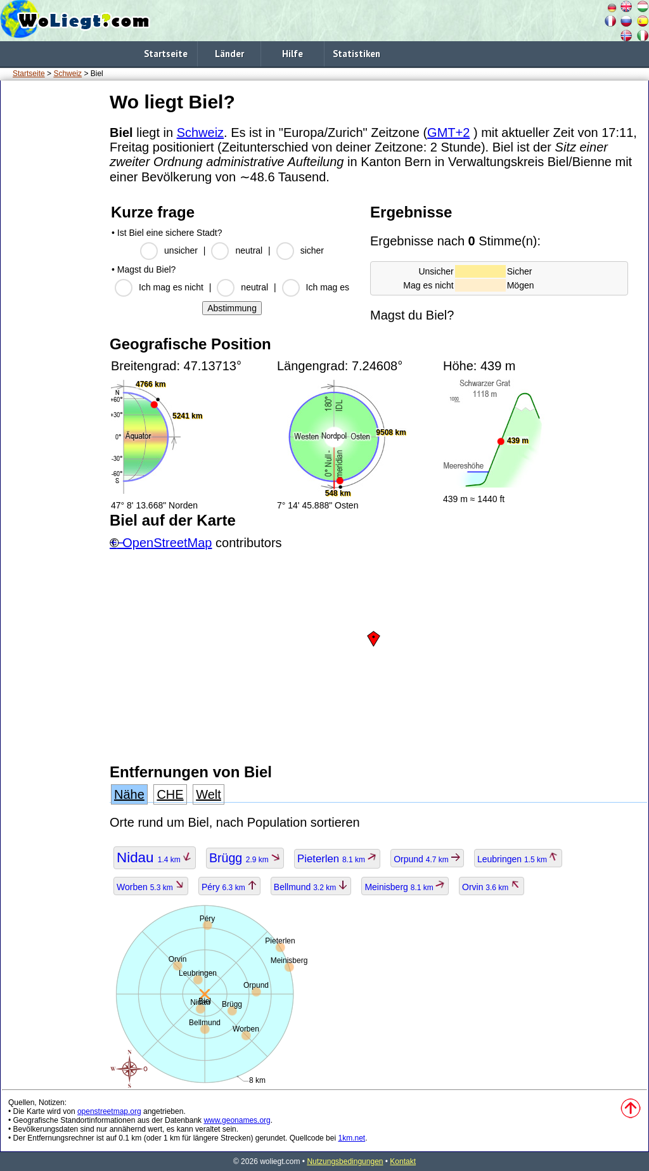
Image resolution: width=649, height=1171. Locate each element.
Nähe (129, 794)
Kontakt (403, 1161)
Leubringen (518, 859)
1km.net (351, 1138)
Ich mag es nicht (171, 287)
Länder (229, 54)
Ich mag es (327, 287)
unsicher (181, 250)
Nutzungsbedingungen (345, 1161)
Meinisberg (405, 887)
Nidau (155, 857)
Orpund (427, 859)
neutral (248, 250)
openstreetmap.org (109, 1111)
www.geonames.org (236, 1120)
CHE (170, 794)
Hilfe (292, 54)
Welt (208, 794)
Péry (229, 887)
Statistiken (356, 54)
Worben (151, 887)
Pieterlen (337, 859)
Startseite (166, 54)
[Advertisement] (52, 278)
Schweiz (67, 73)
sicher (312, 250)
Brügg (245, 858)
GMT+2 (448, 132)
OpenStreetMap (167, 543)
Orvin (491, 887)
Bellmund (311, 887)
